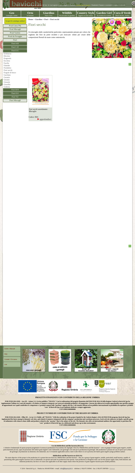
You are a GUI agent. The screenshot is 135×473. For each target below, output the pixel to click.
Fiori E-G (15, 51)
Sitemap (112, 468)
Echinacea (7, 54)
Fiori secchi (8, 70)
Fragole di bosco (10, 73)
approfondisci (44, 119)
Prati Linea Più (15, 26)
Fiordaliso (7, 68)
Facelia (6, 63)
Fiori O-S (14, 93)
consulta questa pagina (83, 5)
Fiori (15, 40)
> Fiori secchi (53, 19)
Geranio (7, 80)
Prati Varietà (15, 33)
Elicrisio (7, 56)
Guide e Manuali (9, 348)
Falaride (7, 66)
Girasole (7, 82)
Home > (31, 19)
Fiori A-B (15, 44)
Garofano (7, 75)
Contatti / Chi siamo (10, 359)
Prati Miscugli (15, 29)
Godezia (7, 87)
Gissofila (7, 84)
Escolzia (7, 61)
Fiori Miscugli (15, 100)
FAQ (5, 354)
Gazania (7, 77)
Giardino (38, 19)
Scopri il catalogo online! (15, 21)
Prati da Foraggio (15, 36)
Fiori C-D (15, 47)
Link (5, 364)
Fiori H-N (15, 90)
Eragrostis (7, 58)
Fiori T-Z (15, 97)
